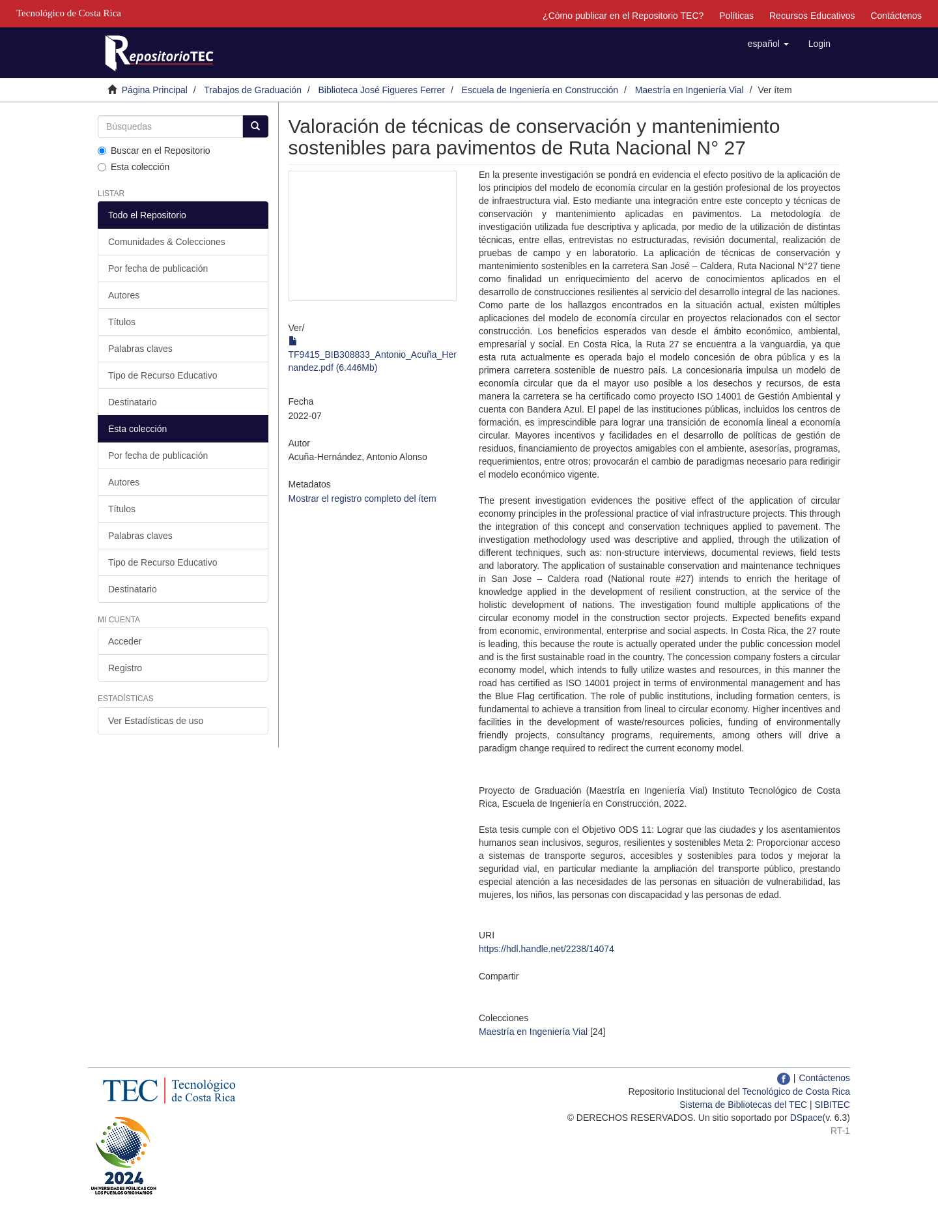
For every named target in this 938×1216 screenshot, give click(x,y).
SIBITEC (832, 1104)
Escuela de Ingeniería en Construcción (540, 90)
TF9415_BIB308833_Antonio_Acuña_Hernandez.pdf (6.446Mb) (373, 354)
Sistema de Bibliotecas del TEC (743, 1104)
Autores (123, 295)
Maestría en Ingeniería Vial (689, 90)
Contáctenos (896, 15)
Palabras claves (140, 348)
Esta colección (133, 167)
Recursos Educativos (812, 15)
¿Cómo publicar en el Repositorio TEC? (623, 15)
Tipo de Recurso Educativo (163, 375)
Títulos (121, 322)
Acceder (124, 641)
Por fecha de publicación (158, 268)
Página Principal (155, 90)
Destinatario (132, 402)
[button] (768, 43)
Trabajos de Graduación (253, 90)
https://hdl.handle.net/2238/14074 (546, 949)
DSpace (806, 1117)
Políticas (736, 15)
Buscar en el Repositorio (154, 150)
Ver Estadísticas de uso (155, 721)
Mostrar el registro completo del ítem (362, 498)
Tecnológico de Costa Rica (796, 1091)
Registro (125, 668)
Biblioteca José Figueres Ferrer (382, 90)
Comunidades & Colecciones (166, 242)
